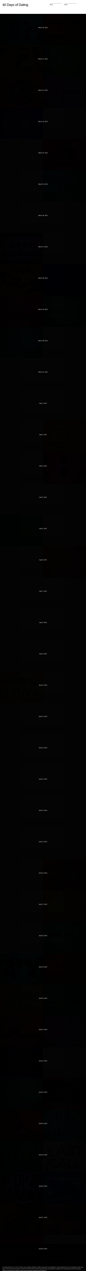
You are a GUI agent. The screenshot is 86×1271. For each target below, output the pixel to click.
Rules (65, 4)
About (51, 4)
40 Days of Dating (15, 5)
